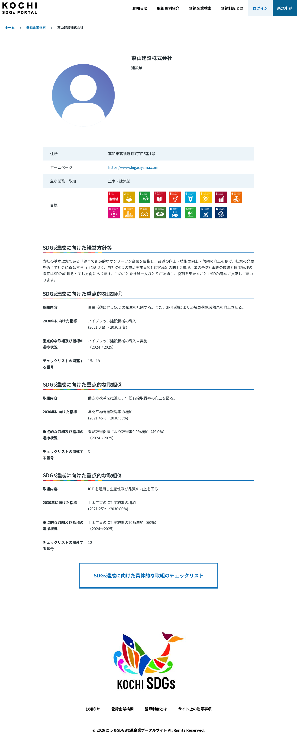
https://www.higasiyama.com (133, 167)
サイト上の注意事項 (195, 709)
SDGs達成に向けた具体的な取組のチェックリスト (149, 575)
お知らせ (92, 709)
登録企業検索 (36, 27)
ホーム (10, 27)
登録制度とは (156, 709)
